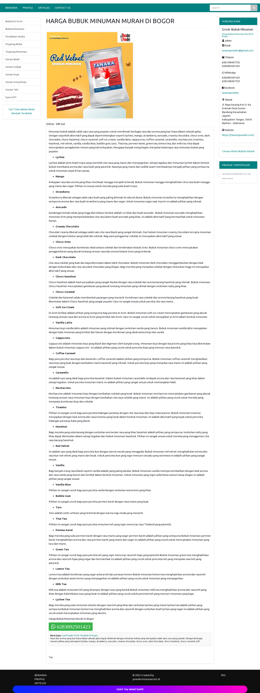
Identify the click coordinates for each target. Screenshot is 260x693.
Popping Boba (13, 44)
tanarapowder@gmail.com (237, 50)
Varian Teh (11, 89)
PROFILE (28, 7)
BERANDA (11, 7)
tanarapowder (230, 92)
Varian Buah (12, 59)
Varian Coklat (13, 66)
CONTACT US (62, 7)
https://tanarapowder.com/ (238, 135)
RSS (223, 675)
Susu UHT (11, 97)
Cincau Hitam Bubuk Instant (238, 151)
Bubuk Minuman (14, 28)
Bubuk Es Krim (13, 21)
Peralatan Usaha (15, 36)
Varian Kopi (12, 74)
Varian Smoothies (16, 82)
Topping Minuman (16, 51)
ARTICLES (44, 7)
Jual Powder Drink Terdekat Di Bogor (80, 635)
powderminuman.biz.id (146, 679)
